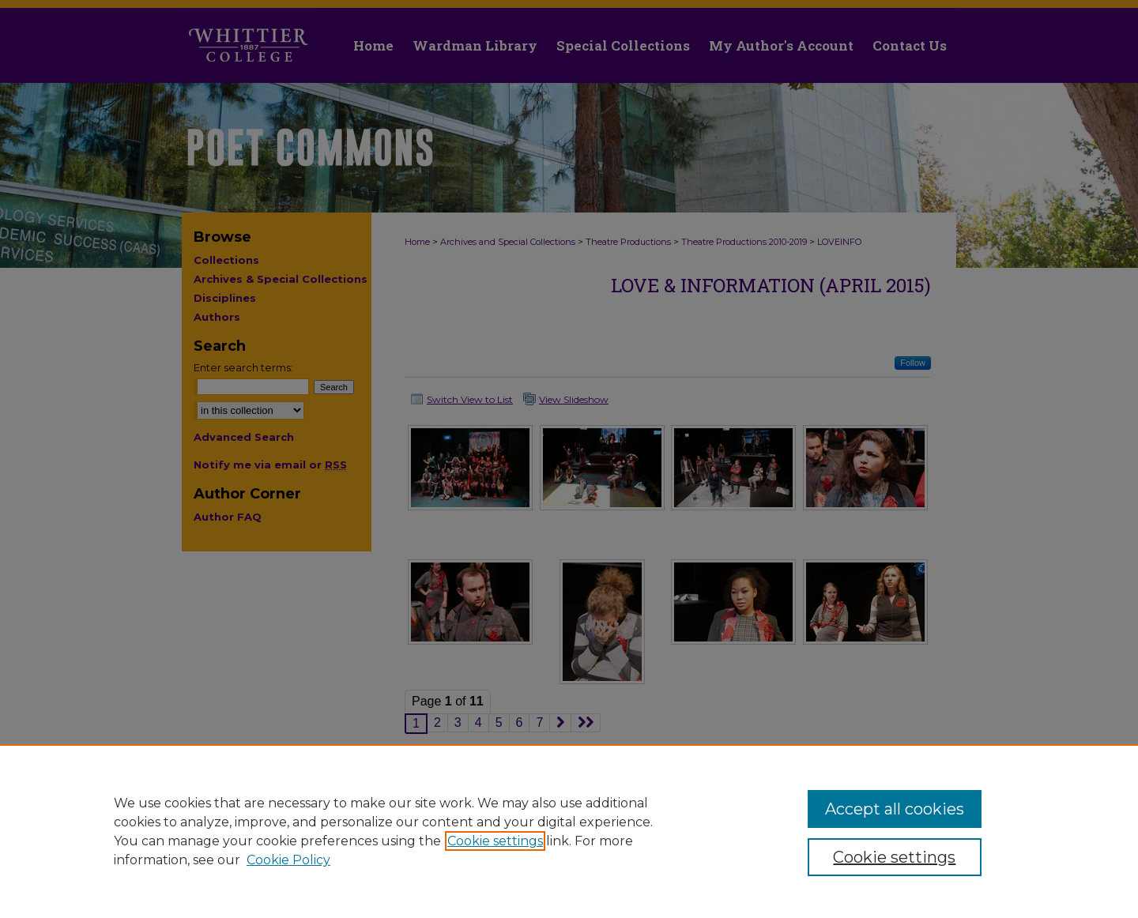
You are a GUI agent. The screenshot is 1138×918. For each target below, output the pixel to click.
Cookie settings (495, 840)
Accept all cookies (894, 808)
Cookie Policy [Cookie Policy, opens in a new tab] (288, 859)
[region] (569, 831)
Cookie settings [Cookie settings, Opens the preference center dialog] (894, 857)
